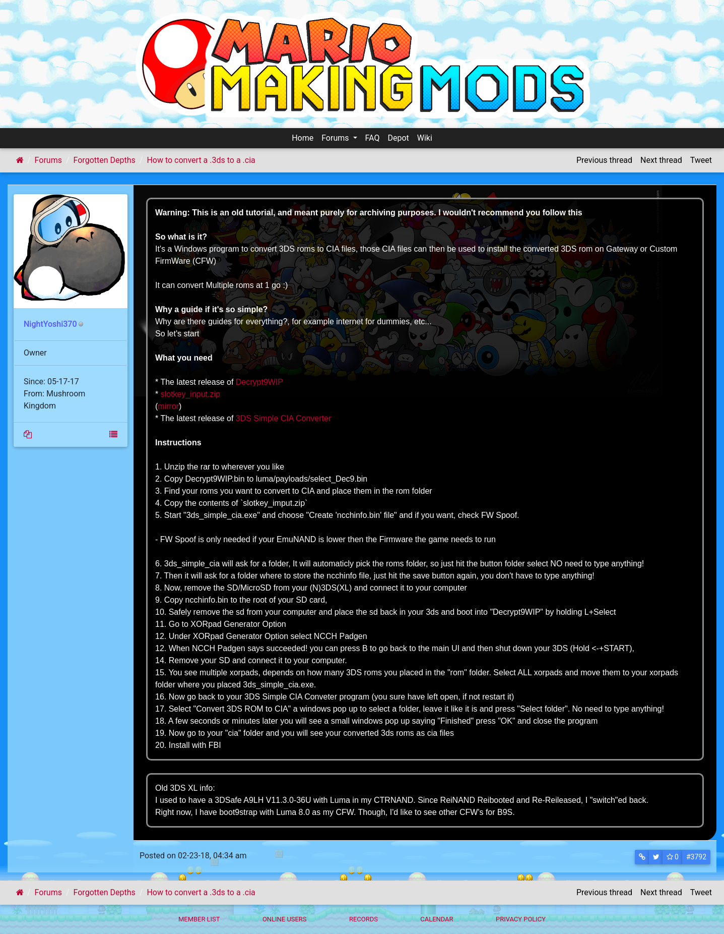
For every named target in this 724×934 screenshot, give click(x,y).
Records (363, 919)
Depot (398, 138)
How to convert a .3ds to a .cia (201, 160)
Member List (199, 919)
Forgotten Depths (105, 160)
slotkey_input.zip (190, 394)
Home (302, 138)
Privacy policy (521, 919)
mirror (168, 406)
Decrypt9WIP (259, 382)
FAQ (372, 138)
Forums (336, 138)
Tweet (701, 160)
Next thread (661, 160)
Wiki (424, 138)
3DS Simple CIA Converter (283, 418)
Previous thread (604, 160)
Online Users (284, 919)
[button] (642, 857)
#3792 (696, 857)
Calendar (436, 919)
